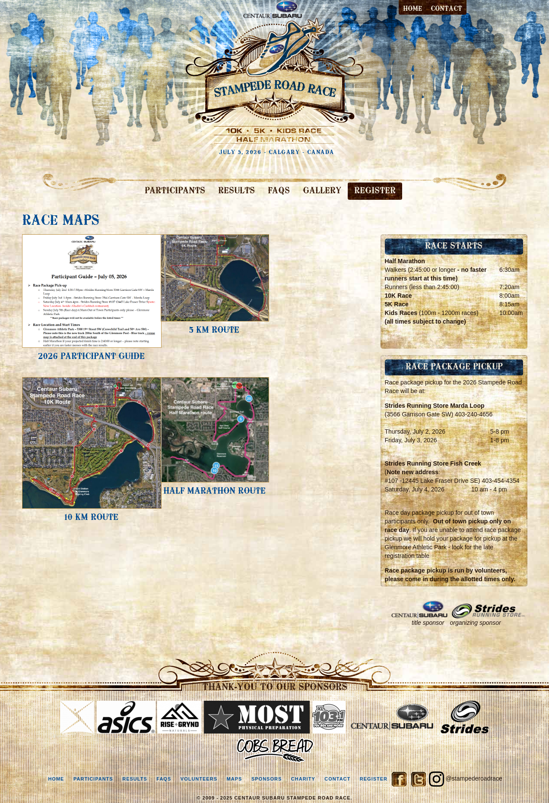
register (373, 778)
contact (446, 9)
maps (234, 778)
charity (303, 778)
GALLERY (322, 191)
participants (93, 778)
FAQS (279, 191)
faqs (163, 778)
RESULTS (236, 191)
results (134, 778)
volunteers (199, 778)
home (56, 778)
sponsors (266, 778)
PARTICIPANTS (175, 191)
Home (412, 9)
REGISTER (375, 191)
